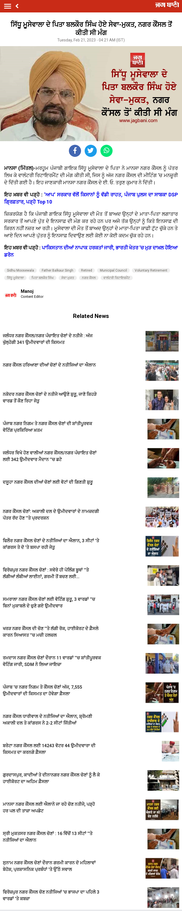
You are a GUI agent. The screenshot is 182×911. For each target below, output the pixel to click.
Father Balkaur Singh (57, 270)
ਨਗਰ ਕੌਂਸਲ (89, 278)
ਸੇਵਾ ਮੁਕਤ (67, 278)
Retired (86, 270)
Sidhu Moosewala (20, 270)
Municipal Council (113, 270)
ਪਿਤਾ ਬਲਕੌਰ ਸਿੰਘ (43, 278)
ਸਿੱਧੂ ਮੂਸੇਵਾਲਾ (15, 278)
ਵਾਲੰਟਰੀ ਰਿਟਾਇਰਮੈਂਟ (116, 278)
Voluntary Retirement (151, 270)
